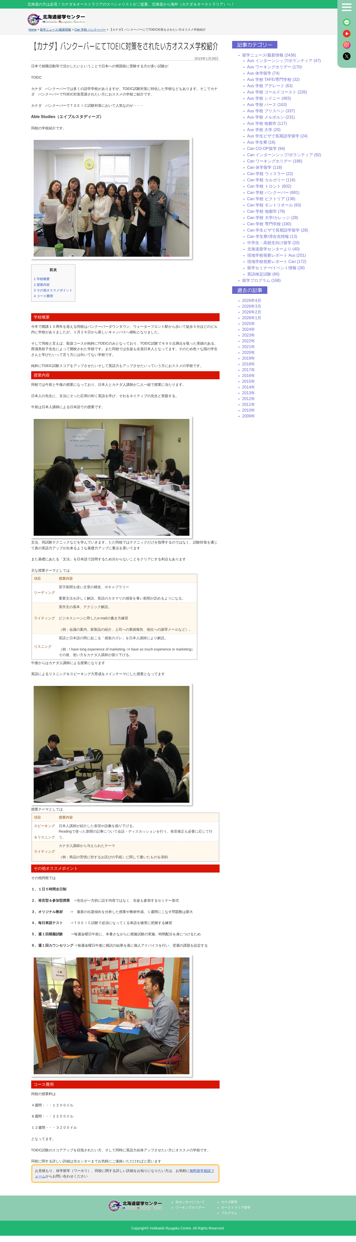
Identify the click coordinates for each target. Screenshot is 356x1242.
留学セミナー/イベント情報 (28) (276, 268)
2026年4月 (252, 300)
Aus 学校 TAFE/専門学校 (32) (273, 79)
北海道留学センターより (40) (273, 249)
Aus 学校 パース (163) (267, 104)
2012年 (248, 399)
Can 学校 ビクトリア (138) (271, 199)
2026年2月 (252, 312)
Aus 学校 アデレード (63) (270, 86)
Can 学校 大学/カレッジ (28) (272, 217)
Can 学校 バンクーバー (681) (273, 192)
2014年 (248, 387)
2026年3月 (252, 306)
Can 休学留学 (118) (264, 167)
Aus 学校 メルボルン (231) (271, 117)
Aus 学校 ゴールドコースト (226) (277, 92)
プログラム (229, 1213)
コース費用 (43, 296)
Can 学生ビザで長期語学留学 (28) (277, 230)
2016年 (248, 375)
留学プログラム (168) (261, 280)
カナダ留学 (229, 1202)
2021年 (248, 347)
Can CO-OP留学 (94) (266, 148)
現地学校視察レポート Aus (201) (276, 255)
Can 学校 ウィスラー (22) (270, 174)
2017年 (248, 370)
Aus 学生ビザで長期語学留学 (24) (277, 136)
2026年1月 (252, 318)
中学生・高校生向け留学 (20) (273, 243)
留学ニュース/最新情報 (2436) (269, 55)
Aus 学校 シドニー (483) (269, 98)
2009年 (248, 416)
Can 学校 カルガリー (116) (271, 180)
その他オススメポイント (53, 290)
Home (33, 29)
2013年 (248, 393)
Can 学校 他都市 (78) (266, 211)
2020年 (248, 352)
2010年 (248, 410)
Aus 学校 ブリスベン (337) (271, 111)
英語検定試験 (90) (263, 274)
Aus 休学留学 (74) (263, 73)
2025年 (248, 323)
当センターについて (190, 1202)
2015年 (248, 381)
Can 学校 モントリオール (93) (274, 205)
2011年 (248, 404)
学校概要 (42, 279)
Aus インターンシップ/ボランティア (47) (284, 61)
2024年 (248, 329)
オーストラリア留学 (235, 1207)
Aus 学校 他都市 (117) (267, 123)
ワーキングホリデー (190, 1207)
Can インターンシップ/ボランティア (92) (284, 155)
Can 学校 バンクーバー (90, 29)
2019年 (248, 358)
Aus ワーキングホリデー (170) (274, 67)
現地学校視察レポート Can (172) (277, 261)
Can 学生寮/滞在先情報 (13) (272, 236)
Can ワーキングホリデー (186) (274, 161)
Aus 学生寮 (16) (261, 142)
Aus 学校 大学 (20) (264, 130)
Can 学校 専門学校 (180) (269, 224)
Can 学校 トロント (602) (269, 186)
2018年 (248, 364)
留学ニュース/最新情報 (55, 29)
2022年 (248, 341)
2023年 (248, 335)
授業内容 (42, 285)
